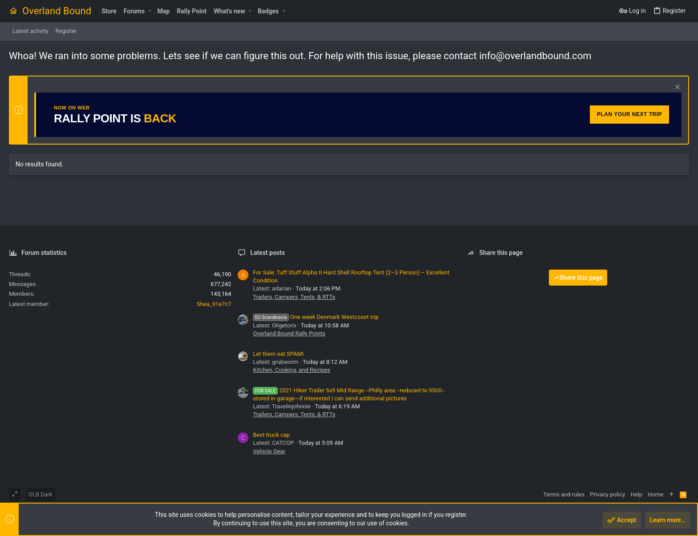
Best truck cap (271, 434)
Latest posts (267, 252)
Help (636, 494)
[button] (149, 11)
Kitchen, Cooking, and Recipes (291, 370)
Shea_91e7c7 (214, 304)
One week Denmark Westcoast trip (315, 317)
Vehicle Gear (269, 451)
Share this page (578, 277)
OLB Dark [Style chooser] (40, 494)
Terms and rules (563, 494)
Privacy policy (607, 494)
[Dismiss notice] (676, 88)
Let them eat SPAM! (278, 354)
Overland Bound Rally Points (289, 333)
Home (655, 494)
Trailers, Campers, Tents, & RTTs (294, 297)
